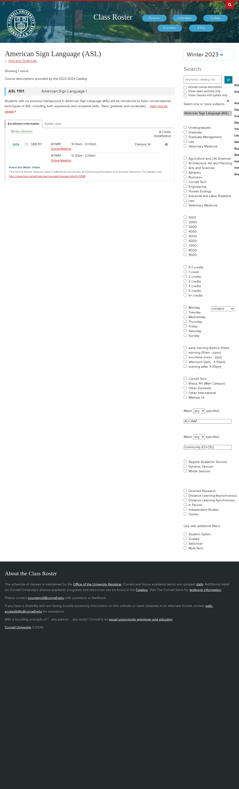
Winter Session (199, 471)
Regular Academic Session (208, 462)
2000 (193, 222)
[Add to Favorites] (26, 144)
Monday (194, 307)
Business (195, 177)
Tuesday (195, 312)
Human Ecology (200, 191)
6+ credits (196, 295)
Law (191, 141)
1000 (192, 217)
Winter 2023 (205, 54)
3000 (193, 227)
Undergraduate (200, 127)
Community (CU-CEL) (207, 447)
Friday (193, 326)
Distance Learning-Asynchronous (213, 495)
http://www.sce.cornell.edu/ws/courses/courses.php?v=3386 (47, 176)
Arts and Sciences (202, 168)
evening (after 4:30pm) (205, 366)
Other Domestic (200, 388)
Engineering (197, 186)
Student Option (200, 534)
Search (192, 69)
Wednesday (197, 317)
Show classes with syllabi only (207, 95)
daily (199, 584)
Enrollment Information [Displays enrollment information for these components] (23, 124)
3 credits (195, 281)
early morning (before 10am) (209, 348)
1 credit (194, 272)
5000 (193, 236)
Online (193, 514)
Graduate (195, 132)
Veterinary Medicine (203, 146)
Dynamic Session (201, 466)
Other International (202, 393)
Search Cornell (229, 4)
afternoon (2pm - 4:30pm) (207, 362)
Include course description (205, 87)
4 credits (195, 286)
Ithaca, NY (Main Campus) (207, 383)
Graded (194, 539)
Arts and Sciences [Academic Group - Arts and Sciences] (22, 61)
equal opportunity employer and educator (140, 619)
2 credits (195, 277)
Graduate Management (205, 137)
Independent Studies (204, 509)
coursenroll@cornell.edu (46, 598)
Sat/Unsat (195, 543)
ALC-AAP (207, 421)
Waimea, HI (196, 397)
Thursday (195, 321)
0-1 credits (196, 267)
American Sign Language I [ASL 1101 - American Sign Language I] (64, 91)
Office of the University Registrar (97, 584)
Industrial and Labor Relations (210, 196)
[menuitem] (154, 18)
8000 (193, 250)
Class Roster (112, 17)
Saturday (195, 331)
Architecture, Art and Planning (210, 163)
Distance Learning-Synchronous (212, 500)
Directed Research (202, 491)
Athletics (195, 172)
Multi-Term (196, 548)
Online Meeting (61, 149)
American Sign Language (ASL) (207, 113)
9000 (193, 255)
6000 (193, 241)
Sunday (194, 336)
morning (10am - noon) (205, 352)
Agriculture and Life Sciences (210, 158)
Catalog (142, 590)
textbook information (205, 590)
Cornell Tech (198, 182)
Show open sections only (204, 91)
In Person (195, 505)
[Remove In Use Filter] (228, 101)
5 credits (195, 291)
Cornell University (18, 627)
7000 (193, 245)
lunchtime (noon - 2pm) (205, 357)
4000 (193, 231)
